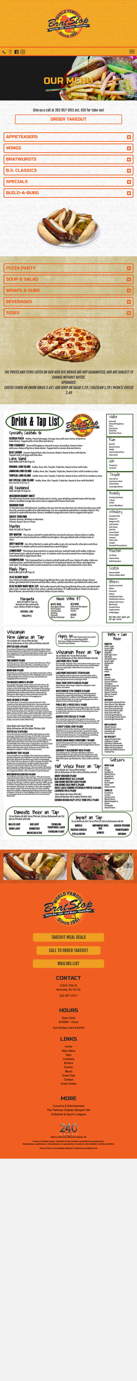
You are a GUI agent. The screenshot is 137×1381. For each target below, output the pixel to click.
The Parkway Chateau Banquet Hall (68, 1110)
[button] (4, 52)
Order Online (68, 1083)
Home (68, 1046)
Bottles (68, 1063)
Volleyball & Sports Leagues (68, 1114)
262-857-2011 (64, 110)
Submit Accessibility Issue (86, 1148)
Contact (68, 1079)
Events (68, 1067)
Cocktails (68, 1059)
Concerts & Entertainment (68, 1106)
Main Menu (68, 1051)
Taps (68, 1055)
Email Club (68, 1075)
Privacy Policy (46, 1148)
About (68, 1071)
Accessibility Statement (63, 1148)
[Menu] (132, 52)
